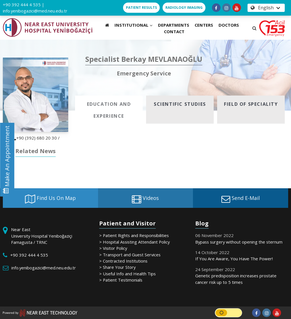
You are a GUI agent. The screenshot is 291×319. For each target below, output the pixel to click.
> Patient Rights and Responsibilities (134, 235)
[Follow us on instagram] (226, 7)
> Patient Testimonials (120, 280)
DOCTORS (229, 25)
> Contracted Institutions (123, 261)
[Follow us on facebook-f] (216, 7)
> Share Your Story (117, 267)
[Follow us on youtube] (236, 7)
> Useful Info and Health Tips (127, 273)
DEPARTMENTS (173, 25)
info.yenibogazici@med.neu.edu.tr (35, 11)
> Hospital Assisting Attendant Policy (134, 242)
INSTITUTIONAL (134, 25)
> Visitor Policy (113, 248)
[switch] (228, 312)
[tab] (109, 110)
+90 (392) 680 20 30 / (35, 138)
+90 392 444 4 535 (22, 4)
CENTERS (204, 25)
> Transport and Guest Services (130, 254)
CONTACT (174, 31)
